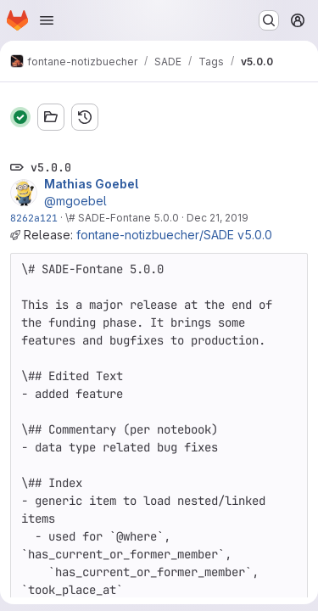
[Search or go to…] (269, 20)
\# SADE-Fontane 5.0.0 (122, 217)
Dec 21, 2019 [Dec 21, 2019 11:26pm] (217, 217)
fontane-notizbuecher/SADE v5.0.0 (174, 234)
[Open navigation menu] (46, 20)
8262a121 (34, 217)
